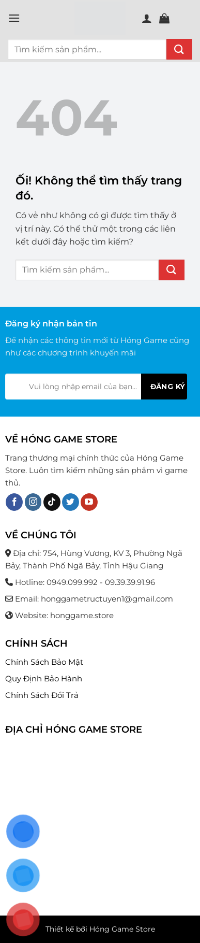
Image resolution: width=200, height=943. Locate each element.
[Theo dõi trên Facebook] (14, 502)
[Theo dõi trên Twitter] (70, 502)
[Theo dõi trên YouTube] (89, 502)
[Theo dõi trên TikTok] (51, 502)
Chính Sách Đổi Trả (42, 695)
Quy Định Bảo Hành (43, 678)
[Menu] (14, 18)
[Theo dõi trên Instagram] (33, 502)
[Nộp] (179, 49)
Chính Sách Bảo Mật (44, 662)
